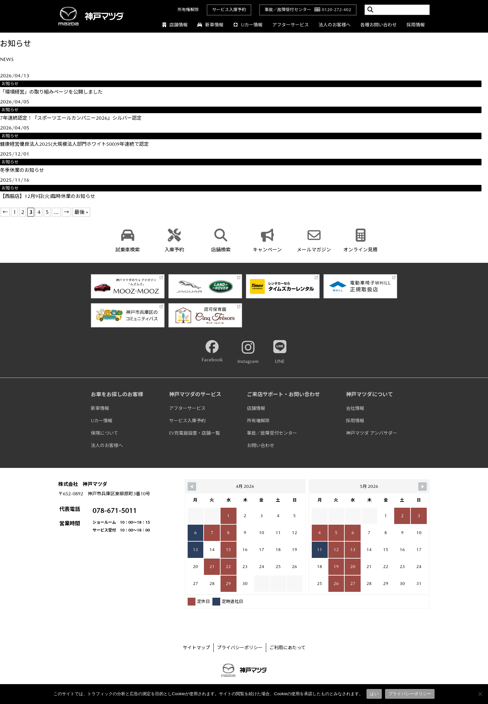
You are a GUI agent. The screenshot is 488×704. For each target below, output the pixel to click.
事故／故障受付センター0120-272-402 (308, 9)
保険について (104, 433)
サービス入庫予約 (229, 9)
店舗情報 (175, 24)
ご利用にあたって (287, 647)
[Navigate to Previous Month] (192, 486)
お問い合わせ (260, 445)
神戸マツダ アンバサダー (371, 433)
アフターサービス (290, 24)
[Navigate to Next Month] (422, 486)
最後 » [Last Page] (81, 212)
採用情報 (416, 24)
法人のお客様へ (335, 24)
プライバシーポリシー (240, 647)
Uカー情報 (248, 24)
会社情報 (355, 408)
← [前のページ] (5, 212)
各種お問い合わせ (378, 24)
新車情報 (210, 24)
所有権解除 (188, 9)
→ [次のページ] (66, 212)
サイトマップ (196, 647)
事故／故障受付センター (272, 433)
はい (374, 693)
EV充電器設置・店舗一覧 (194, 433)
